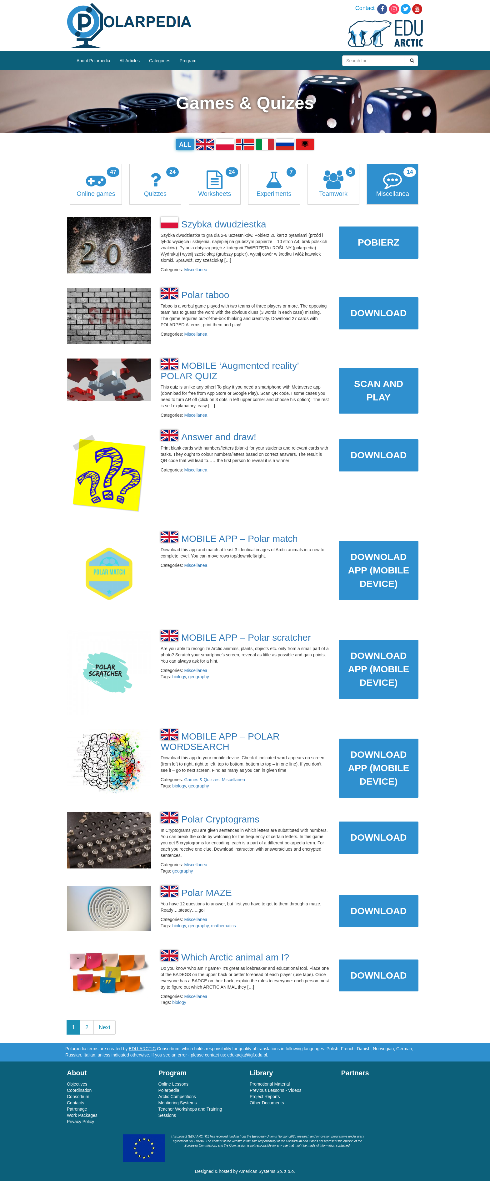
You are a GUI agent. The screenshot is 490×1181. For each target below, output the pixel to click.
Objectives (77, 1084)
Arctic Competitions (177, 1096)
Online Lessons (173, 1084)
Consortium (78, 1096)
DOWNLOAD (379, 313)
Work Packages (82, 1115)
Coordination (79, 1090)
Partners (355, 1073)
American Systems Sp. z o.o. (267, 1171)
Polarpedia (168, 1090)
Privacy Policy (80, 1121)
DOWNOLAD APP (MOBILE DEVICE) (378, 570)
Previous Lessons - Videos (276, 1090)
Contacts (75, 1102)
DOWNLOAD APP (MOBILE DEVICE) (378, 669)
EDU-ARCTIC (142, 1048)
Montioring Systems (177, 1102)
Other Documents (267, 1102)
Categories (159, 60)
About (77, 1073)
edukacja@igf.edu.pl (247, 1054)
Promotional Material (270, 1084)
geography (198, 676)
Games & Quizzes (201, 779)
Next (104, 1027)
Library (261, 1073)
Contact (365, 8)
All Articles (129, 60)
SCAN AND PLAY (378, 390)
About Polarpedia (93, 60)
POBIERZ (378, 242)
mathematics (223, 925)
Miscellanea (195, 269)
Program (188, 60)
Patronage (77, 1109)
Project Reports (265, 1096)
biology (179, 676)
